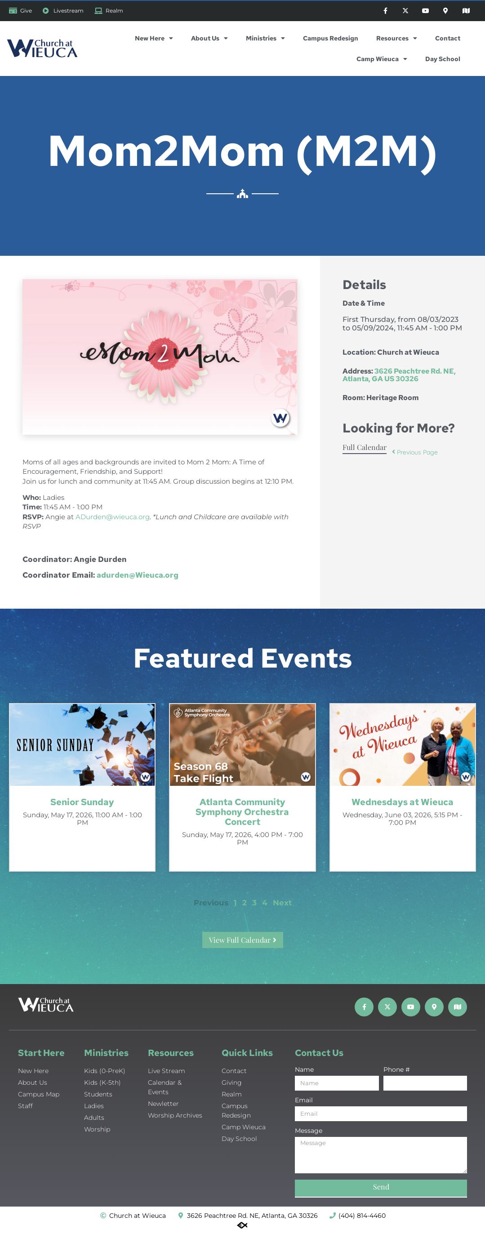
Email (304, 1100)
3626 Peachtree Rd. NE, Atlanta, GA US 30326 (399, 375)
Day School (442, 59)
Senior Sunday (82, 802)
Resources (396, 38)
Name (304, 1070)
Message (308, 1131)
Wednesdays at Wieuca (403, 802)
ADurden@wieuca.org (113, 516)
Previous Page (415, 452)
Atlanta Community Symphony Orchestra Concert (242, 812)
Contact (447, 38)
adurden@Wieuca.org (137, 575)
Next (282, 902)
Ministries (265, 38)
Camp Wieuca (381, 59)
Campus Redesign (330, 38)
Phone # (396, 1070)
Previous (211, 902)
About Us (209, 38)
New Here (154, 38)
